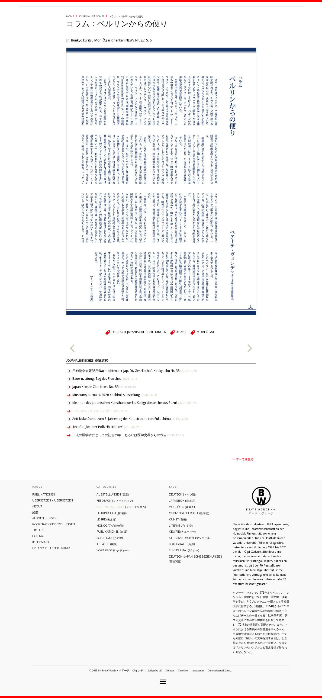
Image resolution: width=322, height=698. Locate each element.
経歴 (229, 17)
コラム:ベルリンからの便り (100, 434)
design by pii (154, 693)
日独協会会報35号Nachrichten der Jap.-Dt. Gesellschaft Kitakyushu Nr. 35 (134, 394)
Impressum (40, 565)
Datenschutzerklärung (52, 571)
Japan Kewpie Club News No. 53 (104, 410)
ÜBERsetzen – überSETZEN (52, 523)
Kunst (181, 355)
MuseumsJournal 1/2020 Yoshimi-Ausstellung (114, 418)
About (216, 17)
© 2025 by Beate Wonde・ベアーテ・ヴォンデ (116, 693)
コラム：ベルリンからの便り (126, 39)
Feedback (114, 524)
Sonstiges (109, 561)
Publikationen (43, 517)
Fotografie (182, 567)
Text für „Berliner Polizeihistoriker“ (106, 450)
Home (70, 39)
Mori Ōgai (205, 355)
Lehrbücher (111, 536)
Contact (262, 17)
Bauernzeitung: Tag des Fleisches (105, 402)
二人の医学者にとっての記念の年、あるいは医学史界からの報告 (128, 458)
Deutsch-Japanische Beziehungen (139, 355)
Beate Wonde (53, 18)
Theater (106, 567)
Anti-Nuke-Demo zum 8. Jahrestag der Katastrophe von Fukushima (130, 442)
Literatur (181, 549)
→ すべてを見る (243, 482)
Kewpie (182, 555)
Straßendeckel (190, 561)
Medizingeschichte (189, 536)
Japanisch (182, 524)
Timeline (243, 17)
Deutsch (182, 517)
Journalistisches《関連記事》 (88, 383)
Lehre (106, 542)
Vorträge (112, 573)
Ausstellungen (44, 541)
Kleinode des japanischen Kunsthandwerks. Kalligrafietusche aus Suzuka (134, 426)
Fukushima (184, 573)
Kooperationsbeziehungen (53, 547)
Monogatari (110, 549)
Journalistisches (91, 39)
